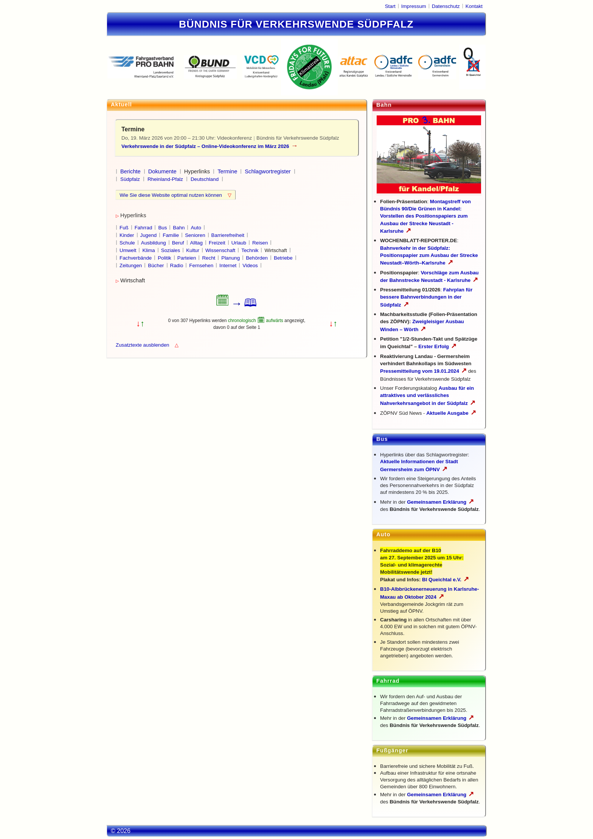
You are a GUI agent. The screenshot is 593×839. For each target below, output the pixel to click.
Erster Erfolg (437, 346)
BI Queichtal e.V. (445, 579)
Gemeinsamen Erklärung (436, 502)
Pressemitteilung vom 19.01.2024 (423, 371)
